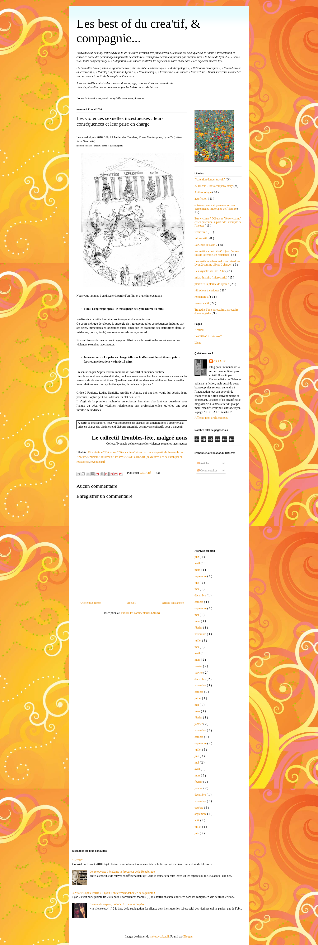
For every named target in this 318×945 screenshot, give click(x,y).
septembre (201, 576)
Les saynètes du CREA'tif (210, 271)
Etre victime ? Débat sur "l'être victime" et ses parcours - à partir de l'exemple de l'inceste (218, 222)
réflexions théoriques (207, 290)
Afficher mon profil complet (211, 417)
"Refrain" (77, 860)
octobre (199, 602)
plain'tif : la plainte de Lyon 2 (212, 284)
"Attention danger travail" (210, 179)
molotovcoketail (159, 936)
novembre (201, 634)
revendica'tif (97, 461)
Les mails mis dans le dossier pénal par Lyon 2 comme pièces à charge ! (217, 263)
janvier (199, 672)
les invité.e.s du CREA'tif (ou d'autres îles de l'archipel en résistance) (217, 253)
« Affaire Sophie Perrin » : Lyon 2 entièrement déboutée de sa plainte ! (113, 893)
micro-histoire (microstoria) (211, 277)
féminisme (93, 457)
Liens (198, 342)
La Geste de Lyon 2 (206, 244)
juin (197, 556)
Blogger (187, 936)
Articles (203, 463)
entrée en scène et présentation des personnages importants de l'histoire (216, 207)
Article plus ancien (173, 602)
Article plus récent (90, 602)
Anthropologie (203, 192)
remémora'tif (202, 296)
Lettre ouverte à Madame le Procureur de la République (122, 871)
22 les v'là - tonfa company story (214, 186)
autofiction (201, 198)
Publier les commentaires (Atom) (140, 613)
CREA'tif (219, 361)
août (197, 820)
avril (198, 563)
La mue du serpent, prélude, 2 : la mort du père (117, 904)
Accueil (131, 602)
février (199, 627)
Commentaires (207, 470)
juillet (198, 640)
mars (198, 569)
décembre (201, 595)
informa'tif (107, 457)
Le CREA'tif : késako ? (208, 336)
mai (197, 589)
